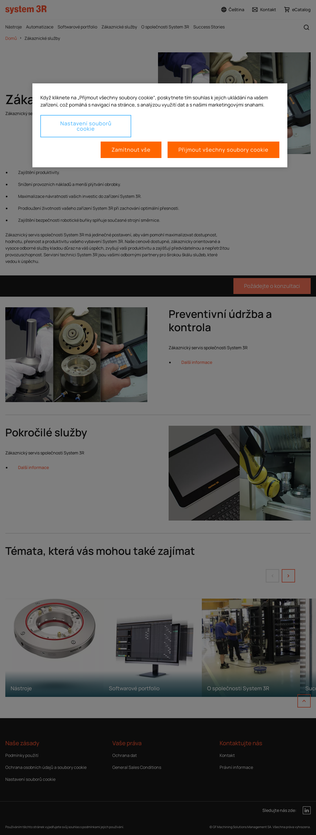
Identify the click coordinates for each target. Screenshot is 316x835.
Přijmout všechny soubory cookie (223, 149)
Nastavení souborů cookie (86, 126)
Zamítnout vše (131, 149)
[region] (159, 125)
